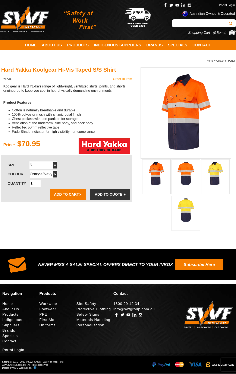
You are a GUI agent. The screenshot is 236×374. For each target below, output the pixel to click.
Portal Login (227, 5)
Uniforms (47, 326)
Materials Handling (93, 320)
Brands (154, 45)
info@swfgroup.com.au (134, 309)
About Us (52, 45)
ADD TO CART (68, 195)
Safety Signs (87, 315)
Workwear (48, 304)
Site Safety (86, 304)
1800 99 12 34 (126, 304)
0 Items (219, 32)
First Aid (46, 320)
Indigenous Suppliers (117, 45)
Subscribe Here (199, 265)
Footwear (47, 309)
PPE (43, 315)
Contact (201, 45)
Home (31, 45)
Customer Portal (225, 61)
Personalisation (90, 326)
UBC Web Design (22, 368)
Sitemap (6, 362)
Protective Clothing (93, 309)
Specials (177, 45)
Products (78, 45)
